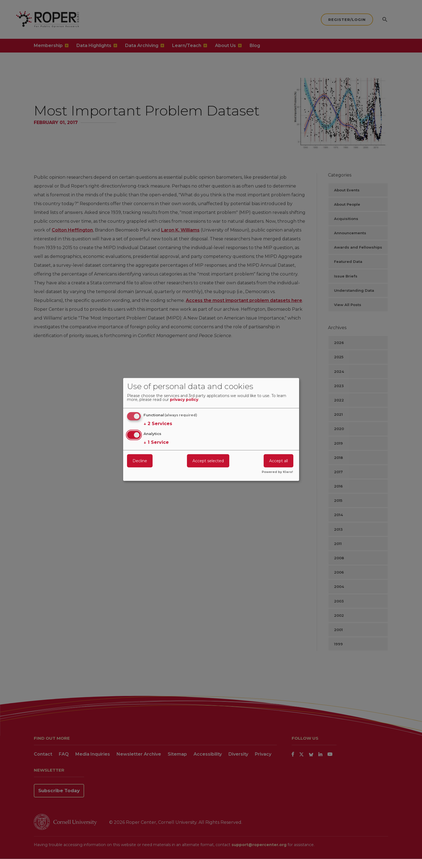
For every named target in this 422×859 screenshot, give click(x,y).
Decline (140, 460)
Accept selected (208, 460)
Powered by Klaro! (277, 472)
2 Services (158, 423)
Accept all (278, 460)
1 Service (156, 442)
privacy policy (184, 400)
